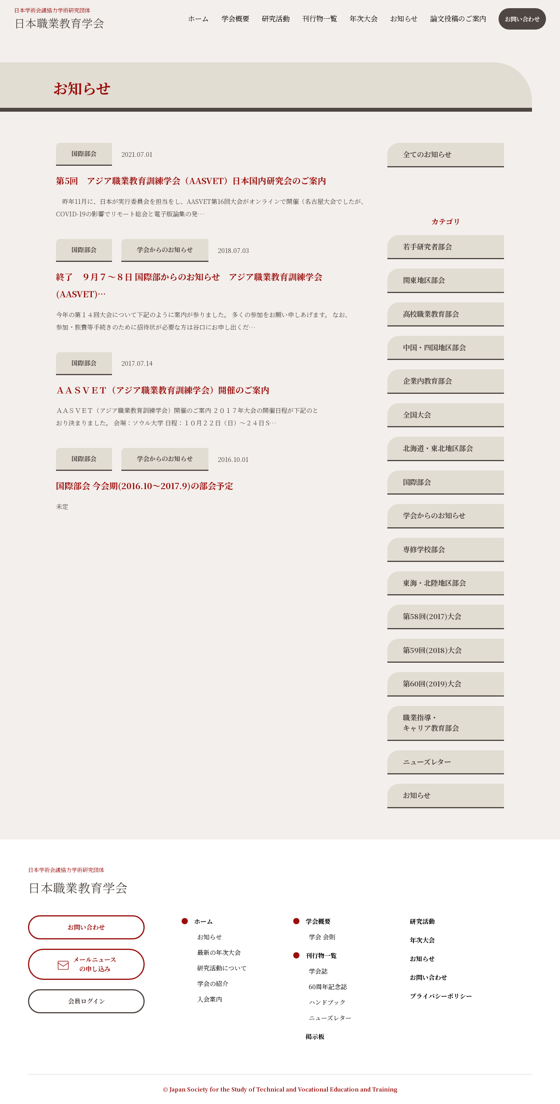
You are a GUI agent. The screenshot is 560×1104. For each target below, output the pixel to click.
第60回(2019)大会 (432, 683)
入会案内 (209, 999)
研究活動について (222, 968)
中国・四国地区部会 (434, 347)
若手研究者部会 (427, 246)
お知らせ (401, 18)
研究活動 (273, 18)
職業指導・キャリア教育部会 (431, 722)
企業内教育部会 (427, 381)
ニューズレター (427, 761)
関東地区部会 (424, 280)
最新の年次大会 (219, 952)
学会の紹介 (212, 983)
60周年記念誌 (328, 986)
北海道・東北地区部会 (438, 448)
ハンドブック (327, 1002)
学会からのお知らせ (434, 515)
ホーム (196, 18)
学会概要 (233, 18)
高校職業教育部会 (431, 314)
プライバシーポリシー (441, 996)
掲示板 (315, 1036)
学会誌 (318, 971)
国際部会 (417, 482)
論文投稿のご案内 (456, 18)
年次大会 (361, 18)
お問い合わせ (428, 977)
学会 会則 (322, 936)
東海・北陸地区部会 (434, 582)
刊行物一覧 (317, 18)
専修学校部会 (424, 549)
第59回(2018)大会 (432, 650)
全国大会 (417, 414)
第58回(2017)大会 (432, 616)
